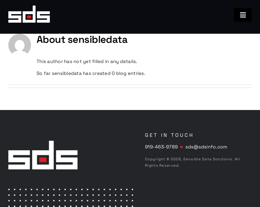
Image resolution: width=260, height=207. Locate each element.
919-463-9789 (161, 147)
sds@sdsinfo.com (206, 147)
